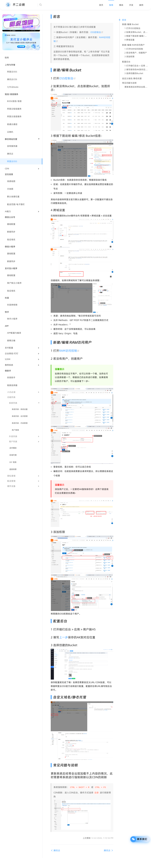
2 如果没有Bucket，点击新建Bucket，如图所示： (136, 32)
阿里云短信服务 (14, 108)
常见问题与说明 (129, 83)
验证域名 (11, 239)
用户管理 (15, 430)
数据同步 (11, 231)
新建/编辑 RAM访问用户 (133, 45)
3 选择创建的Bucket (133, 73)
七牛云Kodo (12, 87)
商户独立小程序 (14, 282)
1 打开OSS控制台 (132, 28)
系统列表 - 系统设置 (20, 409)
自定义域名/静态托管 (132, 78)
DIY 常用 (12, 462)
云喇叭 (10, 131)
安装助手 (11, 377)
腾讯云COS (12, 79)
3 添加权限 (129, 56)
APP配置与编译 (14, 332)
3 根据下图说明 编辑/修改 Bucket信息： (136, 36)
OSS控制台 (96, 32)
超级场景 (13, 469)
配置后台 (126, 62)
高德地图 (11, 181)
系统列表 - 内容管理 (20, 423)
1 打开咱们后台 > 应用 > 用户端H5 (136, 65)
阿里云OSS (12, 71)
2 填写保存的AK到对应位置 (136, 69)
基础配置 (11, 224)
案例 (141, 5)
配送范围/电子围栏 (16, 204)
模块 (121, 5)
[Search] (49, 4)
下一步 (84, 381)
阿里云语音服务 (14, 116)
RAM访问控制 (69, 351)
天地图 (10, 188)
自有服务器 (12, 146)
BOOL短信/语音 (14, 101)
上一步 (63, 637)
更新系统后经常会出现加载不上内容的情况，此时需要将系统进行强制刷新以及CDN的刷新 (136, 87)
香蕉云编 (11, 340)
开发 (131, 5)
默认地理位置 (13, 196)
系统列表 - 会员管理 (20, 416)
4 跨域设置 (129, 40)
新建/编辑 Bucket (130, 24)
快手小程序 (12, 318)
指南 (111, 5)
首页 (101, 5)
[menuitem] (101, 5)
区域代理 (13, 455)
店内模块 (13, 448)
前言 (124, 20)
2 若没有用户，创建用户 (135, 53)
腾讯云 (10, 153)
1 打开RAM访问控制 (133, 49)
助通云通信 (12, 124)
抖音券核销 (12, 304)
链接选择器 (12, 385)
